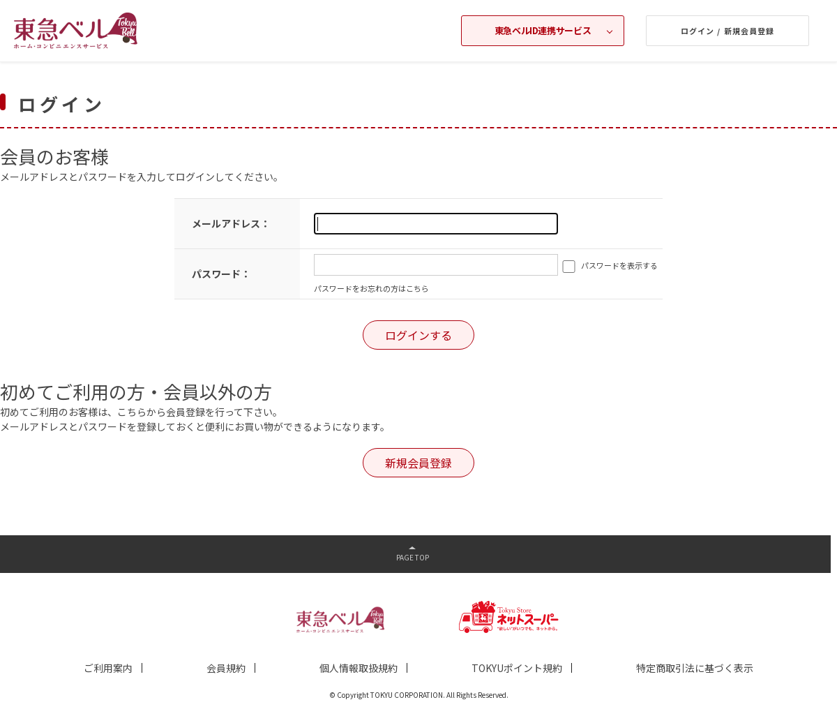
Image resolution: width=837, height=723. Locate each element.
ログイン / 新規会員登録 (727, 30)
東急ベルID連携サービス (543, 30)
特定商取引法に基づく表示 (694, 668)
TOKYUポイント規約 (517, 668)
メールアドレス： (231, 223)
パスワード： (221, 274)
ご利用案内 (108, 668)
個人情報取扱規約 (358, 668)
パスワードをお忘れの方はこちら (371, 288)
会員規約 (226, 668)
